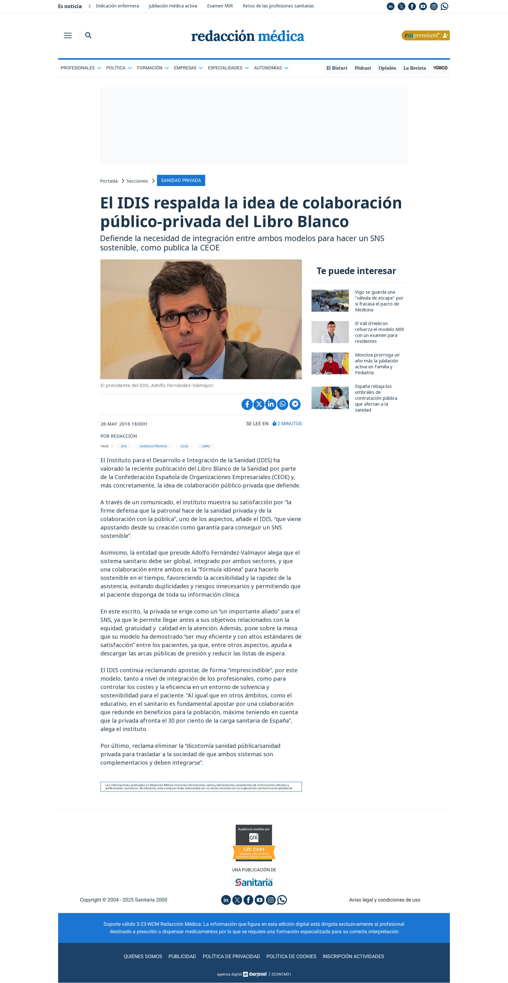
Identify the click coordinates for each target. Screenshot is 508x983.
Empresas (188, 67)
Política (119, 67)
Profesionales (81, 67)
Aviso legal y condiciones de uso (384, 900)
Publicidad (182, 957)
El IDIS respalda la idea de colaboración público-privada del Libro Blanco (252, 212)
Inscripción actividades (353, 957)
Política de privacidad (231, 957)
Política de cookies (291, 957)
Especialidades (228, 67)
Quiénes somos (143, 957)
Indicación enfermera (117, 6)
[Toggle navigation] (67, 35)
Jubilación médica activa (173, 6)
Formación (153, 67)
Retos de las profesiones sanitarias (278, 6)
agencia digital (229, 974)
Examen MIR (220, 6)
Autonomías (271, 67)
